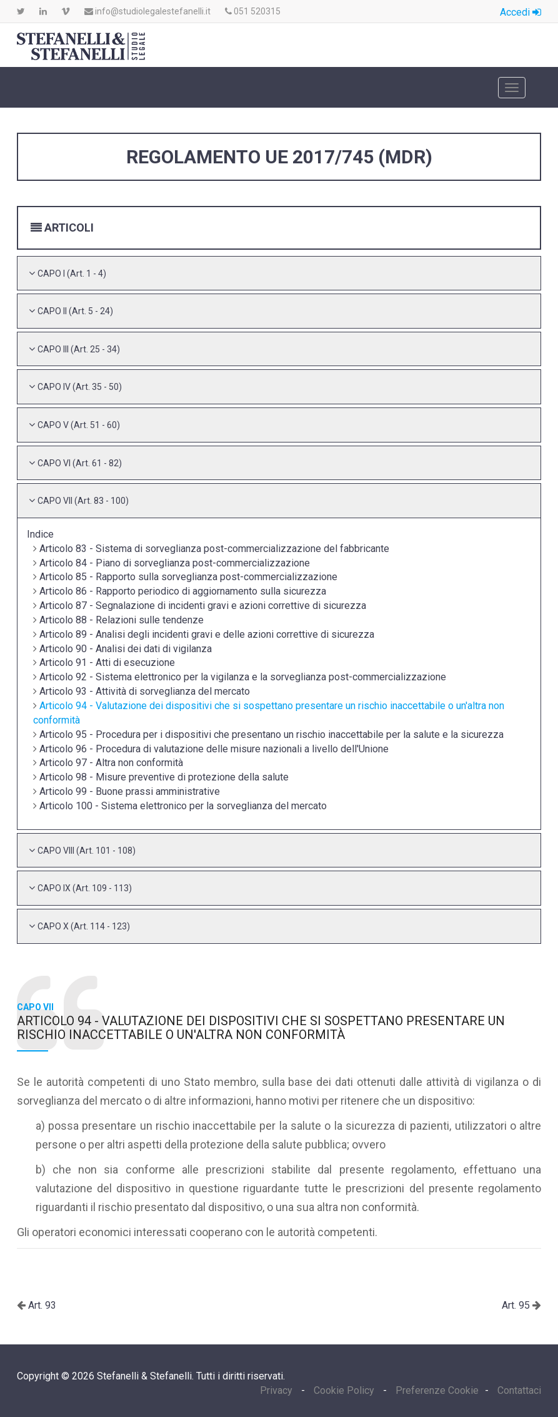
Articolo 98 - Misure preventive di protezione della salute (164, 777)
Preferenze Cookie (437, 1390)
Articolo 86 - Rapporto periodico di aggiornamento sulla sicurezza (182, 591)
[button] (71, 273)
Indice (40, 534)
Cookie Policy (344, 1390)
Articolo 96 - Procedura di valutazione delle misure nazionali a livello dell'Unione (214, 749)
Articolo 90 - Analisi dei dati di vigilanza (125, 649)
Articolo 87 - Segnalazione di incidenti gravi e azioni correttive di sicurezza (202, 605)
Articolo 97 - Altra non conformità (111, 763)
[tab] (279, 273)
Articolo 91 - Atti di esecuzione (107, 662)
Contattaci (519, 1390)
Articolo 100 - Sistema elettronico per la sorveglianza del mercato (183, 806)
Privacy (277, 1390)
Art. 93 (41, 1305)
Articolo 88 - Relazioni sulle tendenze (121, 620)
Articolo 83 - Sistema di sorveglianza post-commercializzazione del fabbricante (214, 549)
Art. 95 (517, 1305)
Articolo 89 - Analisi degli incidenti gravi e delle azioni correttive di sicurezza (206, 634)
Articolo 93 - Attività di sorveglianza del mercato (144, 691)
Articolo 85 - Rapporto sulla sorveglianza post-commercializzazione (188, 577)
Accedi (520, 12)
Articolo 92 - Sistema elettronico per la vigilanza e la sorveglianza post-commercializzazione (242, 677)
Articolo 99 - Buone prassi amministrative (129, 791)
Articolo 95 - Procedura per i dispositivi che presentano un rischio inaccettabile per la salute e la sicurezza (271, 734)
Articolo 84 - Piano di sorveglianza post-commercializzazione (174, 563)
